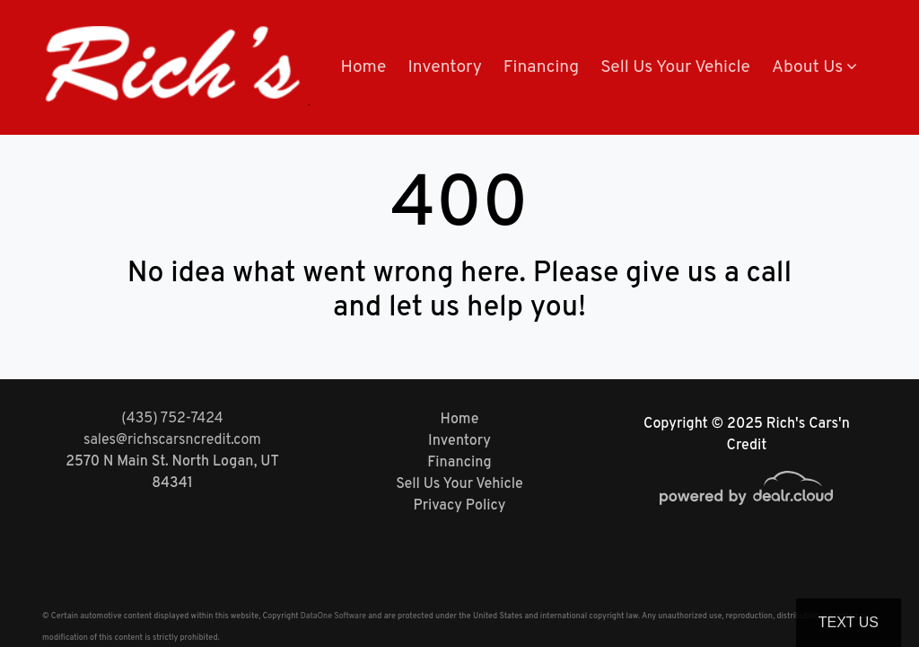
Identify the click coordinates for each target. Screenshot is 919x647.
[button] (814, 68)
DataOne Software (333, 616)
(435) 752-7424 (172, 419)
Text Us (848, 622)
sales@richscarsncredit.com (172, 440)
